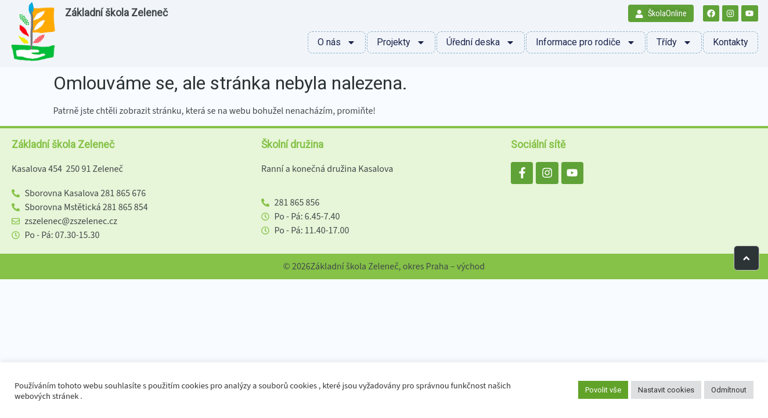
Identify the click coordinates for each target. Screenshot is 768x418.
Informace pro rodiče (586, 42)
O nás (337, 42)
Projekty (401, 42)
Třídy (674, 42)
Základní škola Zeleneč (116, 13)
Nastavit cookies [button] (666, 389)
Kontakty (730, 42)
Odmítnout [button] (729, 389)
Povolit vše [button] (603, 389)
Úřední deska (480, 42)
